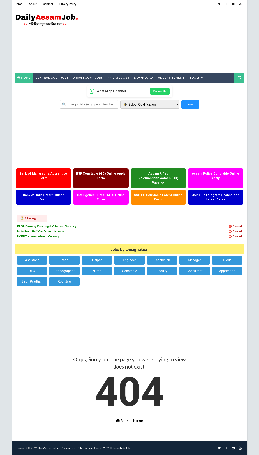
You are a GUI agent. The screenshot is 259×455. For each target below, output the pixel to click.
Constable (129, 271)
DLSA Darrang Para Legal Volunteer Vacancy (46, 226)
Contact (48, 4)
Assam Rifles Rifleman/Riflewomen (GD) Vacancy (158, 178)
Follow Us (159, 91)
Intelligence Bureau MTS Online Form (101, 197)
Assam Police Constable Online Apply (215, 176)
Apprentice (227, 271)
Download (143, 77)
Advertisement (171, 77)
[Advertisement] (171, 41)
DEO (32, 271)
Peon (64, 260)
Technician (162, 260)
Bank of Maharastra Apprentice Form (43, 176)
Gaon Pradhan (31, 281)
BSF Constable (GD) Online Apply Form (100, 176)
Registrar (64, 281)
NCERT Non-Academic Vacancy (38, 236)
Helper (97, 260)
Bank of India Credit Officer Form (43, 197)
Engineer (129, 260)
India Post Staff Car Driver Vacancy (40, 231)
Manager (194, 260)
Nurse (97, 271)
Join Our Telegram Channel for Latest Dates (215, 197)
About (33, 4)
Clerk (227, 260)
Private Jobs (118, 77)
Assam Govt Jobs (88, 77)
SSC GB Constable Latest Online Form (158, 197)
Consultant (195, 271)
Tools (194, 77)
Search (190, 104)
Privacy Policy (67, 4)
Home (18, 4)
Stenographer (64, 271)
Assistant (32, 260)
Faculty (162, 271)
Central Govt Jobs (51, 77)
